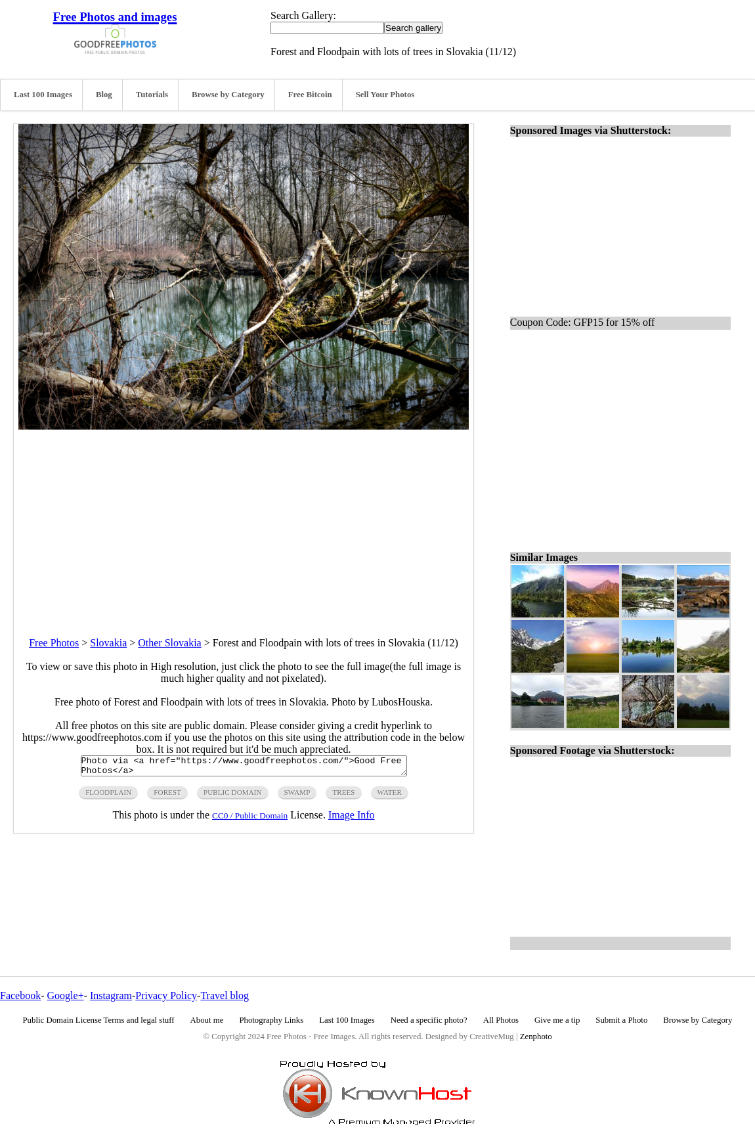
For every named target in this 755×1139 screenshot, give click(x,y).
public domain (233, 796)
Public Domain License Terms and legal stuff (99, 1020)
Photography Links (271, 1020)
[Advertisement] (243, 522)
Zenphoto (536, 1036)
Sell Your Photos (385, 94)
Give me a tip (557, 1020)
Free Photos (54, 642)
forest (167, 796)
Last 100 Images (43, 94)
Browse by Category (228, 94)
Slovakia (108, 642)
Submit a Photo (621, 1020)
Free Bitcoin (310, 94)
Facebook (20, 995)
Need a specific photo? (429, 1020)
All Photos (501, 1020)
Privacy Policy (166, 995)
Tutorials (152, 94)
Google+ (65, 995)
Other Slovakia (169, 642)
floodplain (108, 796)
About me (207, 1020)
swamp (297, 796)
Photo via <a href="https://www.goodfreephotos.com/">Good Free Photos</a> (244, 767)
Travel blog (224, 995)
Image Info (351, 818)
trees (343, 796)
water (390, 796)
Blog (104, 94)
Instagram (111, 995)
